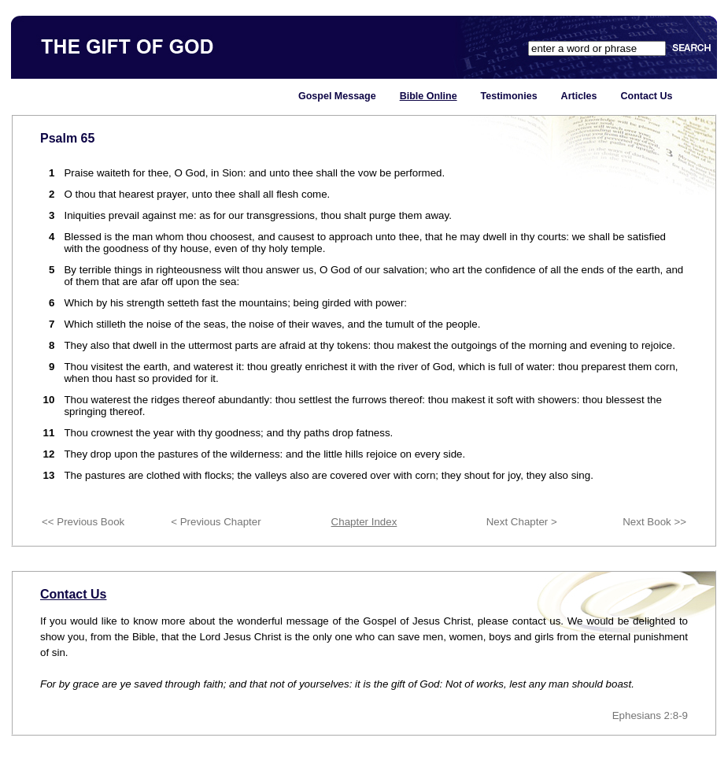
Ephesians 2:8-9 (650, 715)
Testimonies (509, 96)
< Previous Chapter (216, 522)
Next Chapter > (521, 522)
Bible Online (428, 96)
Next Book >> (654, 522)
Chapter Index (364, 522)
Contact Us (646, 96)
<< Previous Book (83, 522)
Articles (579, 96)
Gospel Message (337, 96)
